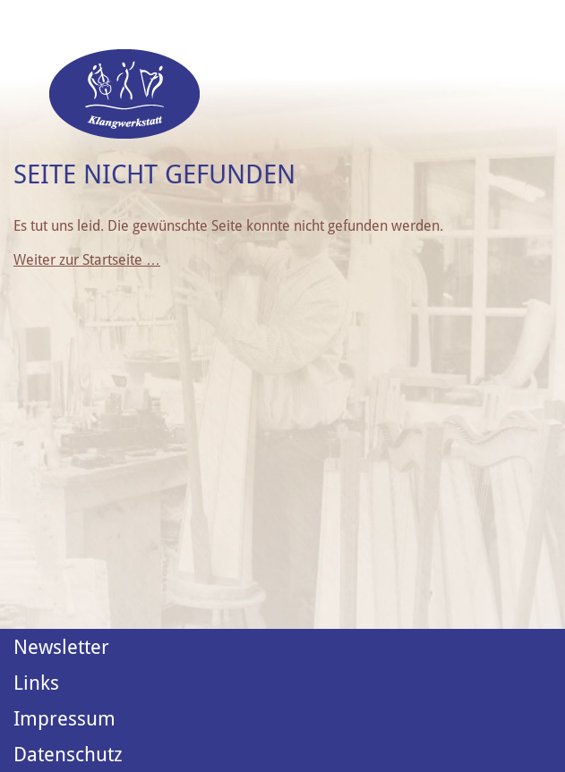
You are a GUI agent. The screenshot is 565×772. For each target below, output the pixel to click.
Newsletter (61, 646)
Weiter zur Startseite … (86, 259)
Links (36, 682)
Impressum (64, 718)
